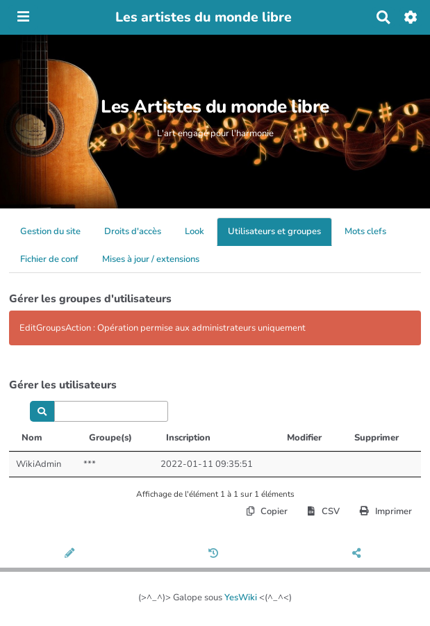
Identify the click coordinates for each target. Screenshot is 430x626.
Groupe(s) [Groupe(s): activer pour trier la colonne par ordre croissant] (110, 437)
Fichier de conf (49, 259)
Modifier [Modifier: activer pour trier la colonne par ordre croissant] (304, 437)
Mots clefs (365, 231)
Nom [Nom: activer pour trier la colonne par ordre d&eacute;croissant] (32, 437)
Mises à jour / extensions (150, 259)
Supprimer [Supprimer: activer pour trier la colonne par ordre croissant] (376, 437)
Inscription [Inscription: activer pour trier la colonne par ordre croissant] (188, 437)
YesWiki (240, 597)
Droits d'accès (132, 231)
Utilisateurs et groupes (274, 231)
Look (194, 231)
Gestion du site (50, 231)
